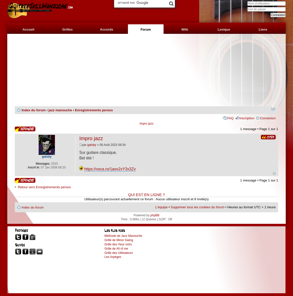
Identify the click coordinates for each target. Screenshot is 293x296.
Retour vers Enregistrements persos (44, 187)
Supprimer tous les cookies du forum (197, 207)
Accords (106, 29)
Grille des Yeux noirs (118, 244)
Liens (263, 29)
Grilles (67, 29)
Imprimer (273, 108)
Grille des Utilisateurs (118, 253)
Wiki (184, 29)
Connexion (268, 118)
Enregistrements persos (94, 110)
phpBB (154, 215)
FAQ (230, 118)
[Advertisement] (146, 70)
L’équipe (161, 207)
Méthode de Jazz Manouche (123, 236)
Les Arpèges (112, 257)
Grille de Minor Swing (118, 240)
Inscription (246, 118)
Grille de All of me (116, 248)
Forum (145, 29)
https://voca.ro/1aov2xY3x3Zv (110, 169)
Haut (274, 173)
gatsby (91, 145)
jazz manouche (60, 110)
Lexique (223, 29)
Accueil (28, 29)
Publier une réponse (25, 129)
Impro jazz (146, 123)
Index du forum (33, 110)
